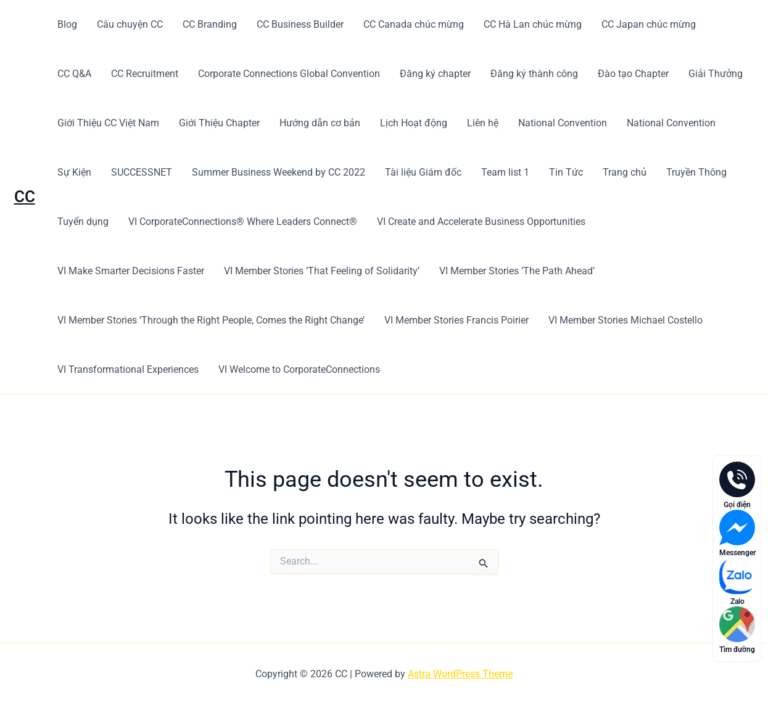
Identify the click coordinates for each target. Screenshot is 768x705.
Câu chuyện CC (130, 24)
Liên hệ (482, 123)
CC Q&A (74, 73)
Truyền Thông (696, 172)
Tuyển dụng (83, 221)
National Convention (562, 123)
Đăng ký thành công (534, 73)
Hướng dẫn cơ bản (319, 123)
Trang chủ (624, 172)
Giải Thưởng (715, 73)
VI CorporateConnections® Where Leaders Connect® (242, 221)
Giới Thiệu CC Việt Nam (108, 123)
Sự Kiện (74, 172)
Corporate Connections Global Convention (289, 73)
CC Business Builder (300, 24)
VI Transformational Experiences (128, 369)
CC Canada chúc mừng (413, 24)
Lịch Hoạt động (413, 123)
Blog (67, 24)
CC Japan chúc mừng (648, 24)
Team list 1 (505, 172)
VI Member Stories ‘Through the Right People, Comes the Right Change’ (211, 320)
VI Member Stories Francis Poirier (456, 320)
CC (24, 196)
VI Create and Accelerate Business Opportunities (481, 221)
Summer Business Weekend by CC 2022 (278, 172)
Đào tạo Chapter (633, 73)
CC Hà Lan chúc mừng (533, 24)
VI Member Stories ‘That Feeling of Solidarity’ (321, 271)
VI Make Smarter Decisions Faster (130, 271)
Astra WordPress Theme (460, 674)
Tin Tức (566, 172)
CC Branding (210, 24)
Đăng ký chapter (435, 73)
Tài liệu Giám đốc (423, 172)
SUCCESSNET (141, 172)
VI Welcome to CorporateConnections (299, 369)
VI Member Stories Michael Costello (625, 320)
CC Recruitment (144, 73)
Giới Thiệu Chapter (219, 123)
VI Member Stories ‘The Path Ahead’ (517, 271)
